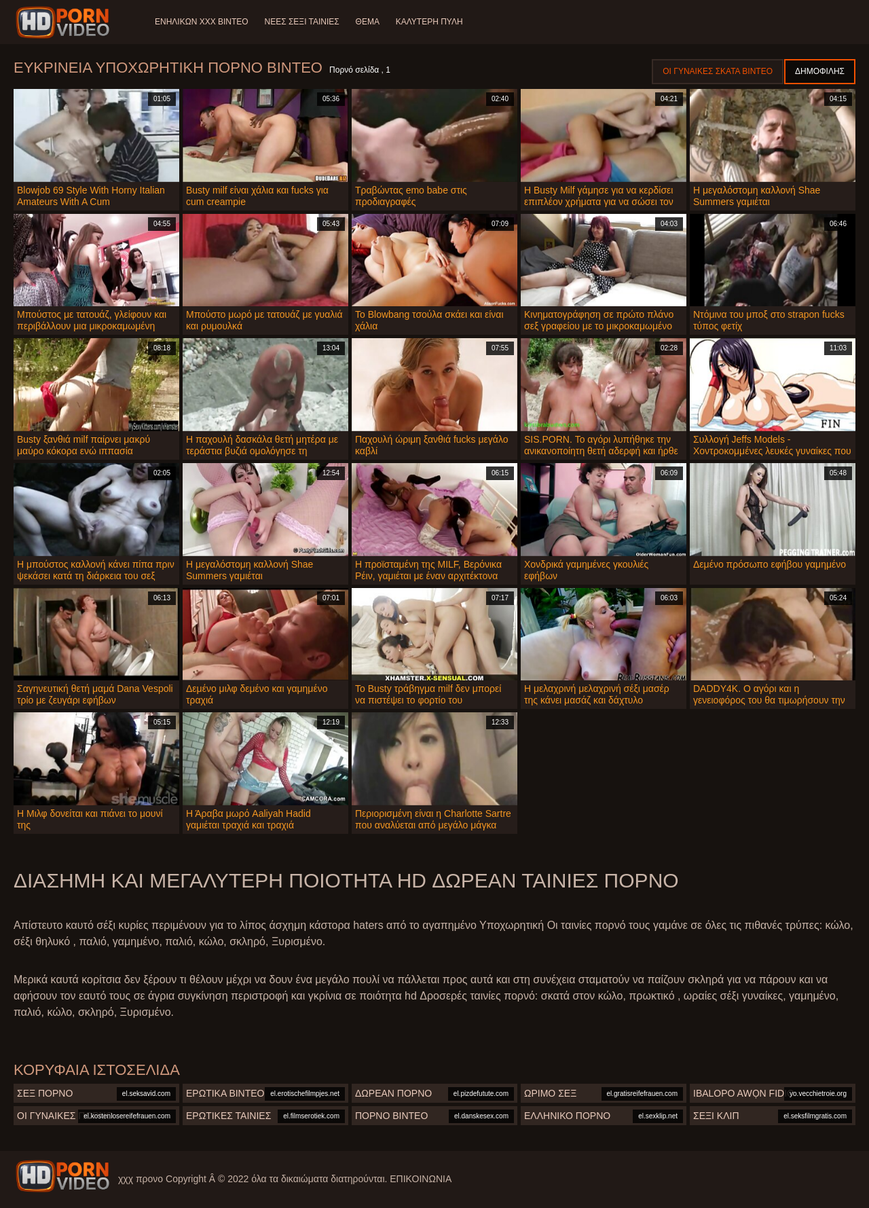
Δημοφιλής (820, 71)
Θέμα (368, 21)
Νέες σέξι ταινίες (302, 21)
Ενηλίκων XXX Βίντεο (201, 21)
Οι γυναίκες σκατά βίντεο (718, 71)
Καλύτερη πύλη (429, 21)
